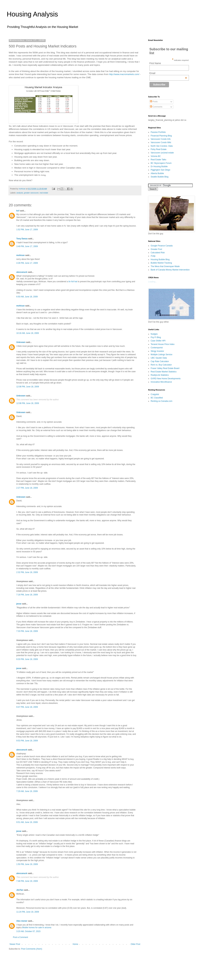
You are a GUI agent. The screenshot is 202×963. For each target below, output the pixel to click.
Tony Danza (21, 238)
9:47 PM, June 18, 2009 (27, 707)
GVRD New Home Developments (165, 378)
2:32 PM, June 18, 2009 (27, 572)
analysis (19, 193)
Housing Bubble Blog (160, 259)
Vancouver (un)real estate (162, 153)
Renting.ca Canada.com (161, 401)
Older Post (135, 944)
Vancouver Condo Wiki (161, 142)
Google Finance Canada (162, 246)
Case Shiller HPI (158, 341)
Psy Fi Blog (156, 337)
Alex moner (21, 921)
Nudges (154, 334)
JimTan (19, 890)
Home (75, 944)
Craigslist (155, 394)
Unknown (20, 342)
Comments (156, 107)
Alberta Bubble (157, 173)
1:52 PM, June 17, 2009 (27, 229)
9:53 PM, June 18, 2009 (27, 740)
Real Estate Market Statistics (163, 372)
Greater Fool (156, 249)
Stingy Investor (157, 351)
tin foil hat (73, 281)
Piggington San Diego (160, 170)
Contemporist (157, 347)
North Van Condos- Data (162, 146)
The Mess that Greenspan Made (165, 266)
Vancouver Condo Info (161, 139)
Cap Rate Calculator (160, 361)
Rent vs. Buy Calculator (161, 365)
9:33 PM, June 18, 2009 (27, 659)
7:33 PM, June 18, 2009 (27, 631)
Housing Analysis (32, 14)
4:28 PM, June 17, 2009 (27, 263)
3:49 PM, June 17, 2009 (27, 246)
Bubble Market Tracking (161, 263)
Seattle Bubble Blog (159, 177)
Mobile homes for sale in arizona (36, 927)
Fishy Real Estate (158, 149)
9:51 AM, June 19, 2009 (27, 822)
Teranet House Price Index (162, 344)
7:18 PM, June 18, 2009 (27, 595)
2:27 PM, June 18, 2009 (27, 488)
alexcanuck (21, 272)
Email (168, 73)
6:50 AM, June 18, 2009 (27, 296)
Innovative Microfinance (161, 382)
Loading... (152, 282)
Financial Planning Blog (161, 136)
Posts (154, 101)
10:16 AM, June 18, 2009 (27, 333)
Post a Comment (20, 937)
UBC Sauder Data (159, 358)
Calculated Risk (158, 252)
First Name (155, 63)
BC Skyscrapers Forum (161, 163)
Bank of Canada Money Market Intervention (170, 270)
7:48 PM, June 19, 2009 (27, 881)
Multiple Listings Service (161, 354)
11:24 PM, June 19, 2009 (27, 912)
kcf (17, 211)
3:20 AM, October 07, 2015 (28, 931)
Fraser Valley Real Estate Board (165, 368)
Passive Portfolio (158, 132)
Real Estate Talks (158, 159)
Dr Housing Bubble (159, 166)
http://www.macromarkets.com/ (124, 74)
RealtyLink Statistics (160, 375)
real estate (44, 193)
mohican (20, 255)
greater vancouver (31, 193)
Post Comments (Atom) (31, 949)
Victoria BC (156, 156)
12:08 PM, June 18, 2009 (27, 386)
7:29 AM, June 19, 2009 (27, 791)
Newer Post (15, 944)
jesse (18, 604)
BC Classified (157, 398)
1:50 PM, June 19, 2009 (27, 864)
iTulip (153, 256)
